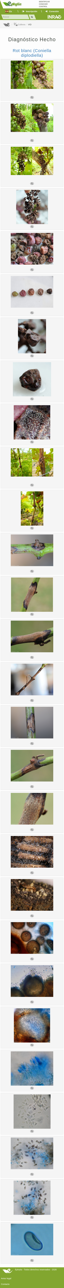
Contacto (5, 1284)
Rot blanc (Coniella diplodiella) (32, 53)
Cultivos (19, 24)
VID (29, 24)
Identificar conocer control (44, 4)
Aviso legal (6, 1278)
